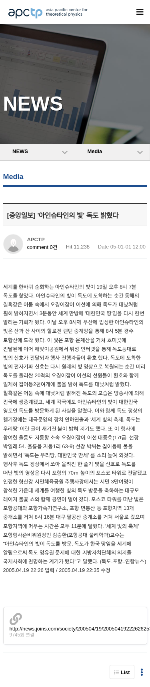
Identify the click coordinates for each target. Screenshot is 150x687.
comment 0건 (42, 247)
